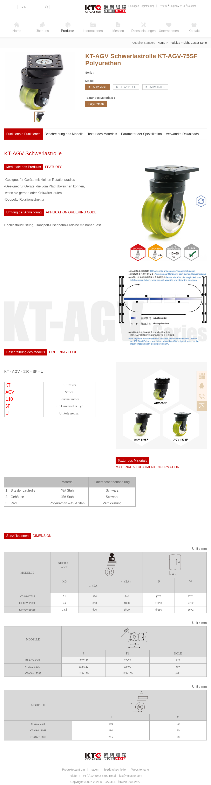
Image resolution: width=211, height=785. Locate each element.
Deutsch (191, 6)
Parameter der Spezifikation (141, 134)
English (174, 6)
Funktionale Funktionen (23, 134)
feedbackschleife (115, 769)
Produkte (174, 42)
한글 (182, 6)
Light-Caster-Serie (195, 42)
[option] (40, 81)
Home (161, 42)
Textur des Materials (102, 134)
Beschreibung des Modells (64, 134)
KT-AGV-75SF (97, 87)
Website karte (140, 769)
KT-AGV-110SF (126, 87)
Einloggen (133, 6)
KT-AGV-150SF (155, 87)
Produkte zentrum (73, 769)
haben (94, 769)
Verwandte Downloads (182, 134)
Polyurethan (96, 104)
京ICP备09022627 (129, 782)
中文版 (163, 6)
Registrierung (147, 6)
